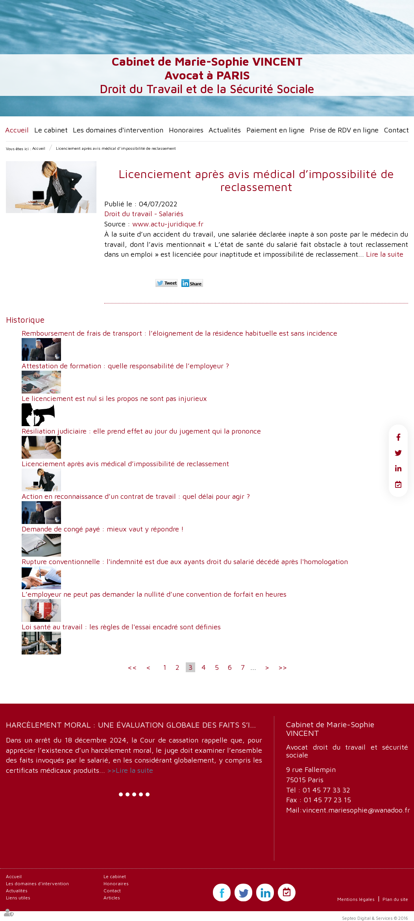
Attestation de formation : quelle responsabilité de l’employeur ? (125, 366)
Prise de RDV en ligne (344, 130)
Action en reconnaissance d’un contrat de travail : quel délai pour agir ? (136, 496)
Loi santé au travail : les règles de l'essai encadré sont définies (121, 627)
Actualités (225, 130)
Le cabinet (51, 130)
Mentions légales (356, 899)
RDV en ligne (398, 484)
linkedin (398, 468)
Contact (396, 130)
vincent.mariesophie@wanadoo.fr (356, 810)
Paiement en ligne (275, 130)
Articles (112, 898)
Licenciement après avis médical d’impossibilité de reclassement (116, 148)
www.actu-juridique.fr (167, 224)
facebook (398, 437)
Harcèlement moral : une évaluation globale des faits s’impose (141, 724)
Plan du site (395, 899)
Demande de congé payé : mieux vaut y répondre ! (103, 529)
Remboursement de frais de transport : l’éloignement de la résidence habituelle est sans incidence (179, 333)
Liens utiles (18, 898)
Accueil (17, 130)
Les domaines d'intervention (118, 130)
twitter (398, 453)
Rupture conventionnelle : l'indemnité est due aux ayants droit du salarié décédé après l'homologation (185, 561)
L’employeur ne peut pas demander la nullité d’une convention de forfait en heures (154, 594)
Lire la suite (384, 254)
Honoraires (186, 130)
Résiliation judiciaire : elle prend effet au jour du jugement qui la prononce (141, 431)
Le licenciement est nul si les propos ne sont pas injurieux (114, 398)
